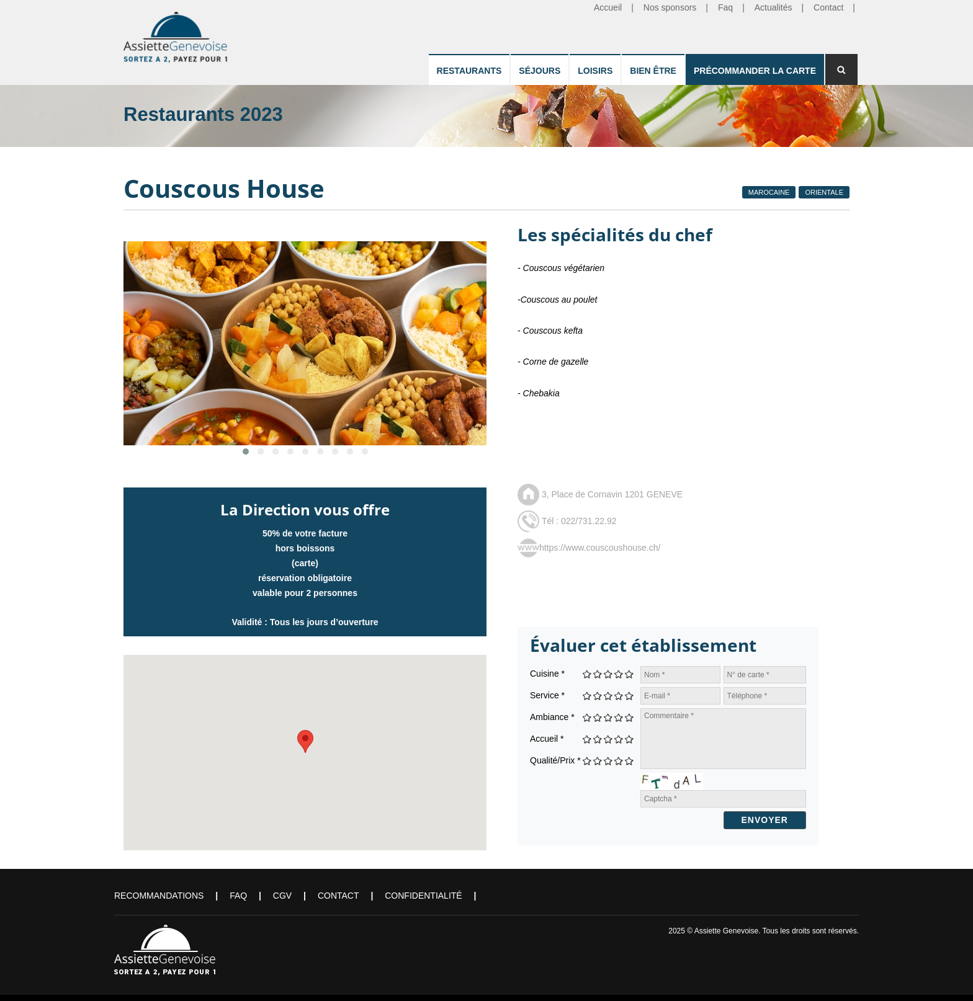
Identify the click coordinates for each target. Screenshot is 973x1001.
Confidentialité (423, 896)
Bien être (653, 71)
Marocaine (769, 192)
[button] (305, 741)
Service (547, 695)
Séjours (539, 71)
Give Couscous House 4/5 (619, 673)
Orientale (824, 192)
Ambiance (552, 717)
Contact (338, 896)
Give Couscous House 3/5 (608, 673)
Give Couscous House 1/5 (587, 673)
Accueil (546, 739)
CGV (282, 896)
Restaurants (469, 71)
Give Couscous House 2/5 (598, 673)
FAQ (238, 896)
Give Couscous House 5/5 (629, 673)
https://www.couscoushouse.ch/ (599, 548)
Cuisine (547, 673)
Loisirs (595, 71)
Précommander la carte (755, 71)
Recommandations (159, 896)
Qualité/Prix (555, 760)
